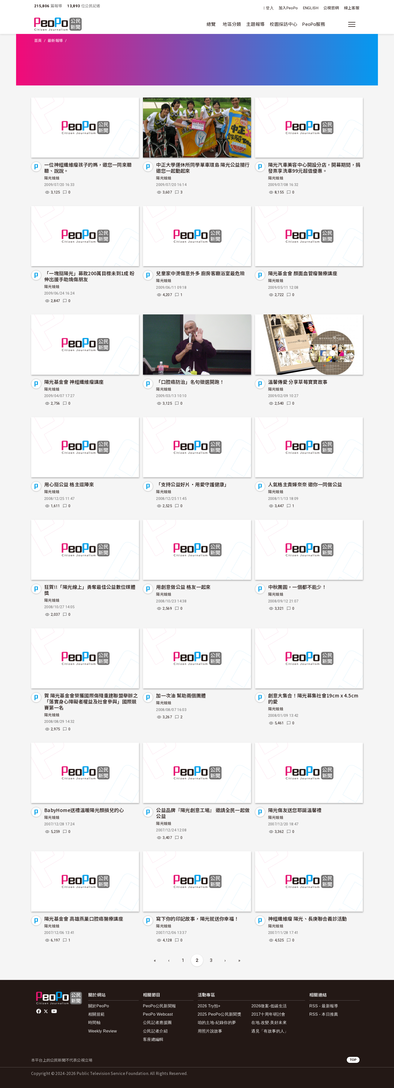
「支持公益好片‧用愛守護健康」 (192, 484)
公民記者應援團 (157, 1022)
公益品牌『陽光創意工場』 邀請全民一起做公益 (203, 813)
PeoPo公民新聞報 (159, 1006)
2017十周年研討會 (268, 1014)
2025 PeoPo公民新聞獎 (219, 1014)
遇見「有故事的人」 (269, 1031)
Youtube (54, 1011)
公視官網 (331, 8)
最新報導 (55, 40)
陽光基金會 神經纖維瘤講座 (74, 381)
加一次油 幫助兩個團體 (181, 695)
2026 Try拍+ (209, 1006)
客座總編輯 (153, 1039)
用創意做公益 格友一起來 (183, 586)
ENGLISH (311, 8)
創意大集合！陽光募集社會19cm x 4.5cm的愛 (313, 698)
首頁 (38, 40)
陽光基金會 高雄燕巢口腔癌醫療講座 (83, 918)
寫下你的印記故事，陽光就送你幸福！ (197, 918)
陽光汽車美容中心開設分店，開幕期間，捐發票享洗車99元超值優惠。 (314, 167)
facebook (39, 1011)
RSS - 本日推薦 (323, 1014)
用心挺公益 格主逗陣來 (69, 484)
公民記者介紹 (155, 1031)
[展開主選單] (352, 24)
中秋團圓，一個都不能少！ (297, 586)
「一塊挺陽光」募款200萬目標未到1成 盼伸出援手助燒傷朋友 (89, 276)
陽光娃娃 (52, 178)
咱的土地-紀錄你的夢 (217, 1022)
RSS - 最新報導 (323, 1006)
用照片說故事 (210, 1031)
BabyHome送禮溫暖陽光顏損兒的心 (84, 810)
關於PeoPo (98, 1006)
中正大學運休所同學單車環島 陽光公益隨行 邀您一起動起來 (203, 167)
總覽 (211, 24)
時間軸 (94, 1022)
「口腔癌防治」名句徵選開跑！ (190, 381)
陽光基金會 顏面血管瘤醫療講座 (302, 273)
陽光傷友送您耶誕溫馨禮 (295, 810)
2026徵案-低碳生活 (269, 1006)
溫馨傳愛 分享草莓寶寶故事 (298, 381)
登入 (270, 8)
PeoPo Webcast (158, 1014)
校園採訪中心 (283, 24)
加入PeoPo (288, 8)
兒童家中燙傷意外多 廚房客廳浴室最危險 (200, 273)
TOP (353, 1060)
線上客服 (351, 8)
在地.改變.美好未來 (269, 1022)
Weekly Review (102, 1031)
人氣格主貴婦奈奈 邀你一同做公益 (305, 484)
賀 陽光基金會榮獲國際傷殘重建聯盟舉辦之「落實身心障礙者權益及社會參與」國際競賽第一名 (91, 701)
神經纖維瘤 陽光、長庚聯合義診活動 (307, 918)
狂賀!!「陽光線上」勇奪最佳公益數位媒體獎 (89, 589)
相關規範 (96, 1014)
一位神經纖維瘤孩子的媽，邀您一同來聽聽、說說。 (88, 167)
